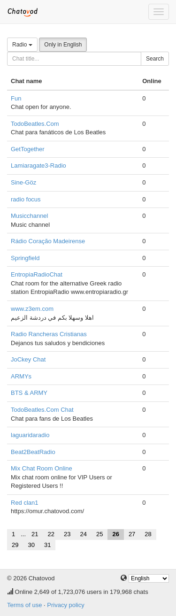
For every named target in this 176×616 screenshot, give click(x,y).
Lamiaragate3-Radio (38, 165)
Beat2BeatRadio (33, 451)
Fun (16, 98)
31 (47, 544)
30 (31, 544)
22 (51, 534)
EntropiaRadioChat (36, 274)
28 (148, 534)
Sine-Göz (23, 182)
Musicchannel (29, 215)
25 (99, 534)
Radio (22, 44)
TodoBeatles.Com (35, 123)
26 (115, 534)
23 (67, 534)
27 (132, 534)
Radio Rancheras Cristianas (49, 334)
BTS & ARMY (29, 392)
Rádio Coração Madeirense (48, 241)
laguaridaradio (30, 435)
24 (83, 534)
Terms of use (24, 604)
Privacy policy (65, 604)
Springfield (25, 258)
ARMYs (21, 376)
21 (34, 534)
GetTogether (28, 149)
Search (155, 58)
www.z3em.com (32, 308)
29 (15, 544)
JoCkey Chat (28, 359)
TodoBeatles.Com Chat (42, 409)
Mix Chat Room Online (41, 468)
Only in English (63, 44)
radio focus (26, 199)
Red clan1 (24, 502)
